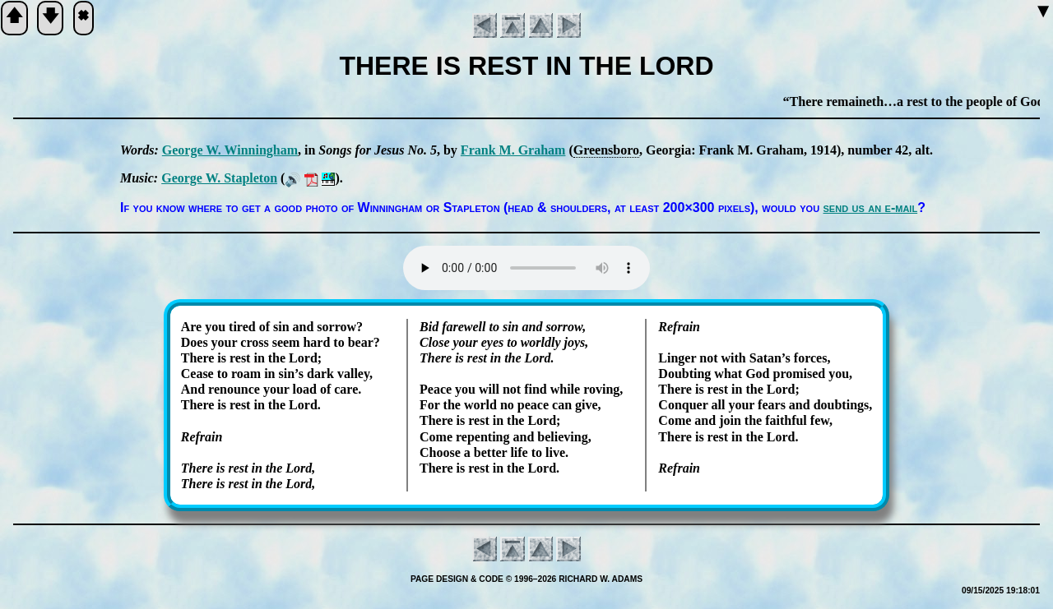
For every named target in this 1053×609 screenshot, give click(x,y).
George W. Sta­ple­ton (219, 178)
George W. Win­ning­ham (230, 150)
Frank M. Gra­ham (513, 150)
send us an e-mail (870, 208)
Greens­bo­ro (606, 150)
